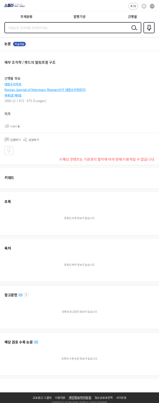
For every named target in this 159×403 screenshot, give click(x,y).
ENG (152, 8)
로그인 (133, 6)
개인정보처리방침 (80, 397)
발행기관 (80, 16)
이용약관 (60, 397)
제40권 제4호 (13, 95)
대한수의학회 (12, 84)
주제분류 (26, 16)
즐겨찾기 (148, 32)
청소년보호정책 (104, 397)
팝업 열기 (26, 294)
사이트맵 (121, 397)
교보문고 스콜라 (42, 397)
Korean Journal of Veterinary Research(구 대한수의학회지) (45, 89)
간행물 (132, 16)
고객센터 (143, 8)
